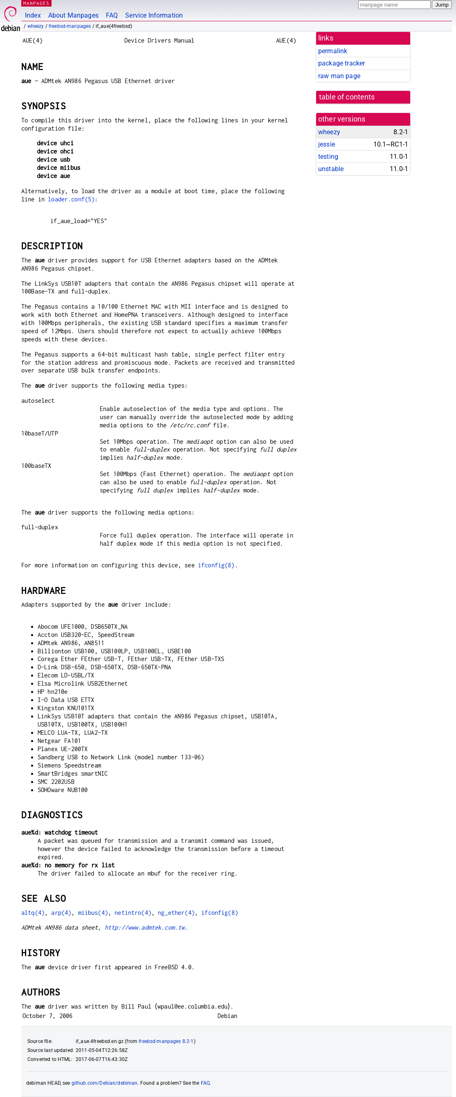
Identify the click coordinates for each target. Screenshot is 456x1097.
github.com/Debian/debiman (105, 1083)
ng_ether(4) (176, 912)
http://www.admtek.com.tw (145, 927)
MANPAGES (36, 3)
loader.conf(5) (71, 199)
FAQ (112, 15)
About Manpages (73, 15)
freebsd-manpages (70, 26)
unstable (331, 169)
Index (33, 15)
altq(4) (33, 912)
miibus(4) (93, 912)
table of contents (347, 97)
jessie (326, 144)
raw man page (339, 76)
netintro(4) (133, 912)
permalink (332, 51)
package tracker (341, 63)
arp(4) (61, 912)
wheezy (35, 26)
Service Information (154, 15)
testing (328, 156)
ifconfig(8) (216, 565)
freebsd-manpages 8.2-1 (166, 1041)
